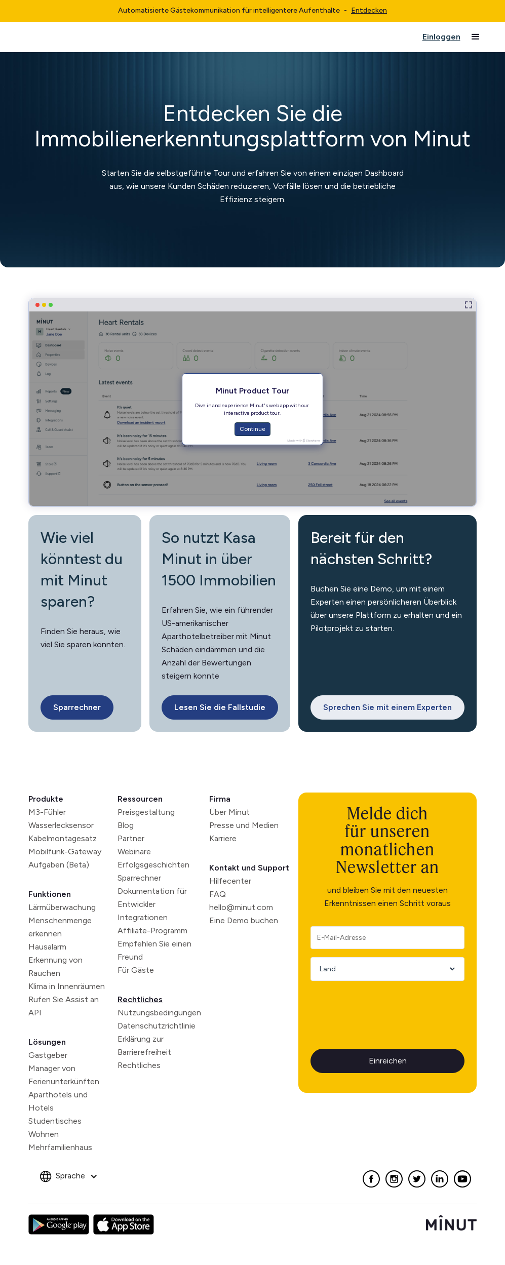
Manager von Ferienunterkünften (63, 1074)
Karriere (223, 838)
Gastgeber (47, 1055)
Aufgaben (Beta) (58, 864)
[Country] (384, 969)
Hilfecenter (230, 881)
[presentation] (387, 1009)
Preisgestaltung (146, 812)
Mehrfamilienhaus (60, 1147)
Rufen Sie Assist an (63, 999)
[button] (475, 37)
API (35, 1012)
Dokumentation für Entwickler (152, 897)
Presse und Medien (244, 825)
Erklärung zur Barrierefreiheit (144, 1045)
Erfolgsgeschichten (153, 864)
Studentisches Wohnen (55, 1127)
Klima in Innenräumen (66, 986)
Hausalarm (47, 947)
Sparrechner (77, 707)
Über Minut (229, 812)
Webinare (134, 851)
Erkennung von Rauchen (55, 966)
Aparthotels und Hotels (58, 1101)
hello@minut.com (241, 907)
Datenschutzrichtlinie (157, 1026)
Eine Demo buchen (243, 920)
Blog (126, 825)
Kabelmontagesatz (62, 838)
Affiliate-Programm (152, 930)
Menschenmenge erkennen (60, 927)
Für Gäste (136, 970)
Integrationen (143, 917)
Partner (131, 838)
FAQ (217, 894)
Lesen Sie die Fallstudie (219, 707)
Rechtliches (140, 999)
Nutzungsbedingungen (159, 1012)
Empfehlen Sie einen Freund (154, 950)
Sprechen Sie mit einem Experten (387, 707)
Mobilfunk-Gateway (64, 851)
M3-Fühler (47, 812)
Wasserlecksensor (61, 825)
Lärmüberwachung (62, 907)
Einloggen (441, 37)
